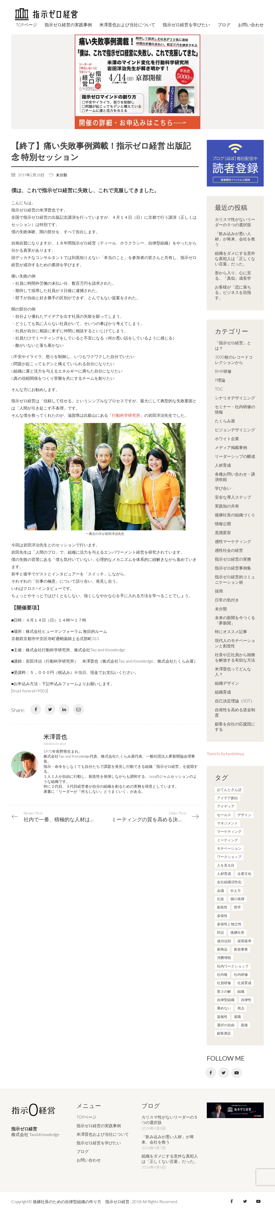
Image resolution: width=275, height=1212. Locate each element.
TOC (219, 388)
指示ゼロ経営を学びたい (99, 1142)
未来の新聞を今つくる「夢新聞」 (235, 620)
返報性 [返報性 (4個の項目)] (222, 1016)
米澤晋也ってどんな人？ (233, 671)
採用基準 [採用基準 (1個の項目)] (244, 941)
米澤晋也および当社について (103, 1134)
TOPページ (86, 1117)
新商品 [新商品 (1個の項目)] (222, 949)
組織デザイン (227, 683)
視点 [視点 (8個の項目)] (240, 1008)
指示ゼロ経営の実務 (233, 559)
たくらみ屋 (225, 420)
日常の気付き (227, 599)
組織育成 (223, 691)
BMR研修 (223, 371)
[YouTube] (236, 1072)
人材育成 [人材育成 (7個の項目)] (224, 873)
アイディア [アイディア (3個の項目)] (225, 806)
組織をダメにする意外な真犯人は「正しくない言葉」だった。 (235, 258)
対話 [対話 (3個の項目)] (220, 932)
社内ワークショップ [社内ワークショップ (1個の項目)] (232, 966)
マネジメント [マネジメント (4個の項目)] (227, 823)
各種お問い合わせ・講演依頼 (235, 477)
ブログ (83, 1151)
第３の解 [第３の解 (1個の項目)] (224, 991)
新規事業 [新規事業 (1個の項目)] (241, 949)
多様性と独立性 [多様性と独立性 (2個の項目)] (229, 924)
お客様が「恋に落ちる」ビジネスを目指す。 (233, 292)
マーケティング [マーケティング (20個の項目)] (229, 831)
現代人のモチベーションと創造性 (235, 643)
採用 (219, 591)
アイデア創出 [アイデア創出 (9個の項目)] (227, 798)
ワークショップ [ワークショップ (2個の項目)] (229, 857)
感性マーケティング (233, 541)
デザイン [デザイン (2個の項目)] (244, 815)
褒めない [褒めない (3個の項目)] (224, 1008)
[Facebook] (35, 709)
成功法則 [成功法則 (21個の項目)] (224, 941)
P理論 (220, 380)
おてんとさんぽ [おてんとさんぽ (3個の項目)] (229, 789)
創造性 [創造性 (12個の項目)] (222, 907)
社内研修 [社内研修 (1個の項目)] (241, 974)
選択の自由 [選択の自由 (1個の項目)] (225, 1025)
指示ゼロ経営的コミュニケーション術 (235, 579)
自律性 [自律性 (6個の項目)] (246, 1000)
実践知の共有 (227, 505)
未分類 (61, 175)
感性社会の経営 (229, 550)
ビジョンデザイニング (235, 429)
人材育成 (223, 465)
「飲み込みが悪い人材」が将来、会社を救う (235, 239)
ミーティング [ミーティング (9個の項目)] (227, 840)
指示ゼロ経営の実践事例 (99, 1125)
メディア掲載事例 (231, 447)
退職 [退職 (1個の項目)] (237, 1016)
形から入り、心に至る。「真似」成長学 (233, 275)
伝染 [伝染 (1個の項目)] (220, 899)
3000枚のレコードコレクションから (234, 360)
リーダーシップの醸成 (235, 456)
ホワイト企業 (227, 438)
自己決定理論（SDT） (234, 700)
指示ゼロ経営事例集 (233, 567)
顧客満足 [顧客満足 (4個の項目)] (224, 1033)
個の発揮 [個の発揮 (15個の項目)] (237, 899)
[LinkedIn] (64, 709)
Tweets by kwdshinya (225, 753)
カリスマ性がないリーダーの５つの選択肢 (235, 222)
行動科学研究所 (126, 415)
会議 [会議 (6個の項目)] (220, 890)
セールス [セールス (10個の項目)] (224, 815)
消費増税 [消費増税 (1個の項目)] (224, 957)
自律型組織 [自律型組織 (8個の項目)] (225, 1000)
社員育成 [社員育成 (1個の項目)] (244, 983)
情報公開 (223, 523)
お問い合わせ (89, 1160)
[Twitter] (50, 709)
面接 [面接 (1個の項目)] (244, 1025)
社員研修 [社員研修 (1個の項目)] (224, 983)
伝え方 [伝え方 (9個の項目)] (235, 890)
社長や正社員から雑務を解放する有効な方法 (235, 657)
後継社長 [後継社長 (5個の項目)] (237, 932)
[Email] (78, 709)
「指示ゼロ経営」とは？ (233, 345)
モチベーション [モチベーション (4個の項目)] (229, 848)
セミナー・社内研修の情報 (235, 409)
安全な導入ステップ (233, 497)
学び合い (223, 488)
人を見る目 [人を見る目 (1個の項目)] (225, 865)
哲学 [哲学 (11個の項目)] (237, 907)
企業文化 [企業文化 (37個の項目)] (244, 873)
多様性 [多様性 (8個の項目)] (222, 916)
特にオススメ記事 (231, 631)
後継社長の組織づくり (235, 514)
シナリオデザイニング (235, 397)
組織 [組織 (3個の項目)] (240, 991)
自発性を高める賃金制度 (235, 712)
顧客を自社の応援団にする (235, 726)
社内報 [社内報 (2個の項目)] (222, 974)
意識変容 (223, 532)
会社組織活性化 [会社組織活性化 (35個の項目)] (229, 882)
